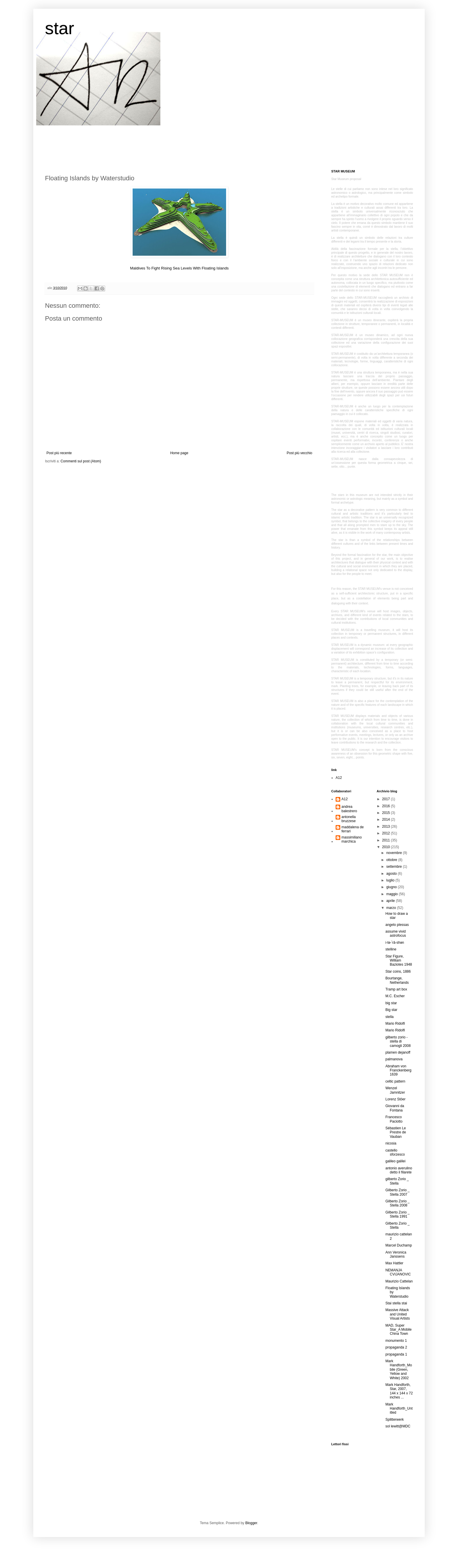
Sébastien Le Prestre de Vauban (395, 1132)
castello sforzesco (395, 1152)
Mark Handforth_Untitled (398, 1408)
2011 (386, 840)
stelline (390, 949)
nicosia (390, 1143)
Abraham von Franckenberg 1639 (398, 1070)
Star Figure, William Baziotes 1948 (398, 960)
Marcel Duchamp (398, 1245)
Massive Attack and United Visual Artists (397, 1314)
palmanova (394, 1059)
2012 (386, 833)
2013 (386, 826)
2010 (386, 847)
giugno (392, 887)
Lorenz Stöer (395, 1099)
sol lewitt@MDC (397, 1426)
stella (389, 1017)
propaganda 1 (396, 1354)
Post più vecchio (299, 453)
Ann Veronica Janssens (395, 1254)
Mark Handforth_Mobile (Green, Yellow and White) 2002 (398, 1369)
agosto (392, 874)
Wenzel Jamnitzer (395, 1090)
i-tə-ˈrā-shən (394, 943)
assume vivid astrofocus (395, 933)
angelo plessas (397, 925)
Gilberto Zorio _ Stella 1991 (397, 1214)
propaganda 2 (396, 1347)
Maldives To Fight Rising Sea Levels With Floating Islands (179, 268)
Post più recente (59, 453)
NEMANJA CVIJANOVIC (398, 1272)
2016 (386, 806)
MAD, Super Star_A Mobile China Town (398, 1329)
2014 (386, 819)
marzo (391, 908)
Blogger (251, 1523)
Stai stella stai (396, 1303)
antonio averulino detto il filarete (398, 1170)
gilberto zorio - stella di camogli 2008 (397, 1041)
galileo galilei (395, 1161)
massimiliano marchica (351, 839)
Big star (391, 1010)
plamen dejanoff (397, 1052)
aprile (391, 901)
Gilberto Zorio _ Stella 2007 (397, 1192)
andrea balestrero (349, 809)
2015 (386, 813)
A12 (339, 778)
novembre (394, 853)
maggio (392, 894)
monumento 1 (396, 1341)
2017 (386, 799)
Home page (179, 453)
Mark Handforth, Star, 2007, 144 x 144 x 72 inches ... (399, 1391)
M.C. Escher (395, 996)
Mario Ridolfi (395, 1023)
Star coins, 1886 (398, 971)
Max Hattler (394, 1263)
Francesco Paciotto (393, 1119)
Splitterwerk (394, 1419)
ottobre (392, 860)
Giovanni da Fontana (394, 1108)
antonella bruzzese (348, 819)
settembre (394, 867)
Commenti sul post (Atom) (80, 461)
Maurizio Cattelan (398, 1281)
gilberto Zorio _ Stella (397, 1181)
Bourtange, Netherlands (397, 980)
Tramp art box (396, 989)
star (59, 28)
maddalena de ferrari (352, 829)
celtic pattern (395, 1081)
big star (391, 1003)
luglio (390, 880)
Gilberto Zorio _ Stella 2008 (397, 1203)
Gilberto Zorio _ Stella (397, 1225)
